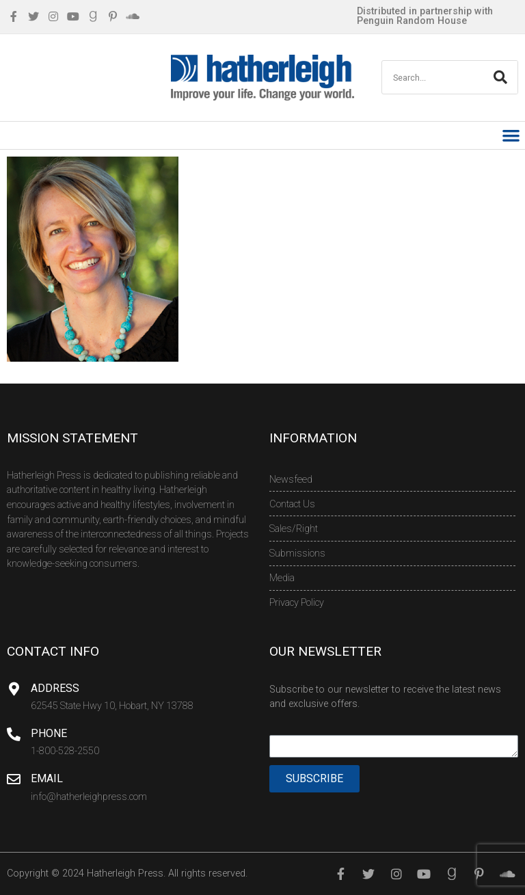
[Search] (500, 77)
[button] (512, 136)
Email (47, 778)
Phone (49, 733)
